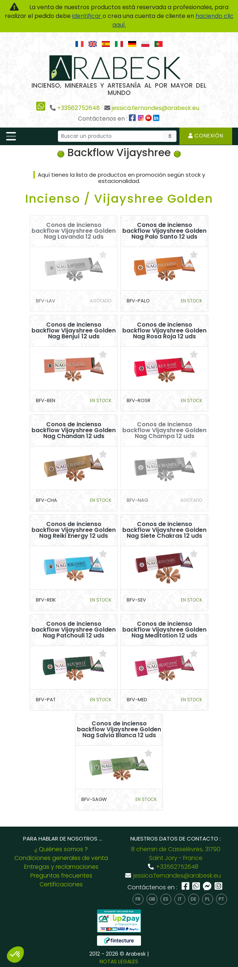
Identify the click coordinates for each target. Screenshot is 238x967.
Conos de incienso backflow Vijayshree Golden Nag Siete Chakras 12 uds (164, 530)
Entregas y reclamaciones (61, 867)
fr (138, 899)
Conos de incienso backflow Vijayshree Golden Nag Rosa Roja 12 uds (164, 330)
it (180, 899)
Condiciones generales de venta (61, 858)
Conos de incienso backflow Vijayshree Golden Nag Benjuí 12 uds (73, 330)
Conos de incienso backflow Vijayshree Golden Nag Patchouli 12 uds (73, 630)
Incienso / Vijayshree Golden (119, 198)
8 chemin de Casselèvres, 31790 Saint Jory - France (175, 853)
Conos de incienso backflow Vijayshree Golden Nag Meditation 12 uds (164, 630)
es (165, 899)
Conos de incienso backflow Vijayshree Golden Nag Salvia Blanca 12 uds (119, 729)
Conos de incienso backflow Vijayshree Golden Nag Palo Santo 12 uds (164, 231)
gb (152, 899)
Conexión (205, 135)
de (193, 899)
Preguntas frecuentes (61, 875)
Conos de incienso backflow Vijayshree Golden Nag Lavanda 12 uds (73, 231)
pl (207, 899)
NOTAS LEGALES (119, 961)
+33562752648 (78, 108)
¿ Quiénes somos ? (61, 849)
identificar (87, 16)
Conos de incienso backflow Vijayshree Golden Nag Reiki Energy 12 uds (73, 530)
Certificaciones (61, 884)
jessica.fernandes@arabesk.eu (155, 108)
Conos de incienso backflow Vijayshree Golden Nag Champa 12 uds (164, 430)
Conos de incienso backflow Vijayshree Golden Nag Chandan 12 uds (73, 430)
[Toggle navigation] (11, 136)
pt (221, 899)
